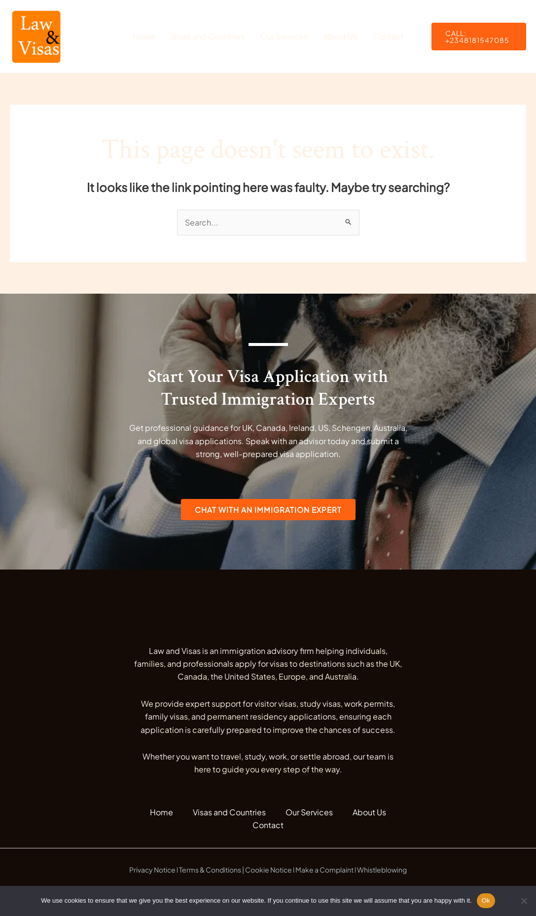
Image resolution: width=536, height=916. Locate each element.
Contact (388, 36)
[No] (524, 901)
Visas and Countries (208, 36)
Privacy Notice (152, 869)
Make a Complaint (324, 869)
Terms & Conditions (210, 869)
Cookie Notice (268, 869)
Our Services (284, 36)
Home (144, 36)
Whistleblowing (382, 869)
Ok (486, 900)
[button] (479, 36)
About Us (340, 36)
